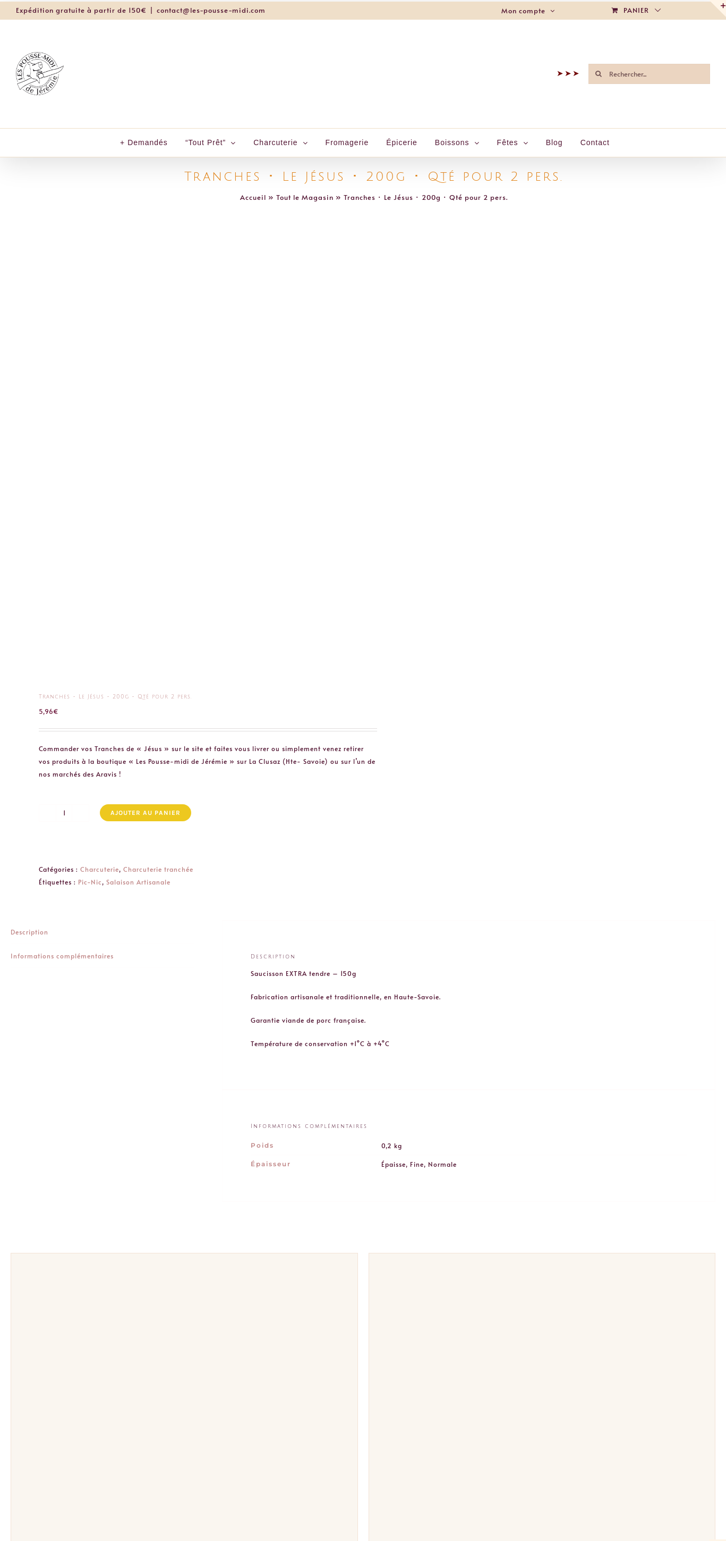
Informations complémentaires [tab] (62, 955)
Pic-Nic (90, 882)
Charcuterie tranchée (158, 869)
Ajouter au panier (145, 812)
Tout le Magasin (305, 197)
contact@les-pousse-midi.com (211, 10)
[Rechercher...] (649, 74)
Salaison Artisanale (138, 882)
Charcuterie (99, 869)
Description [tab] (29, 932)
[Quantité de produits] (64, 813)
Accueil (253, 197)
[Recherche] (598, 74)
